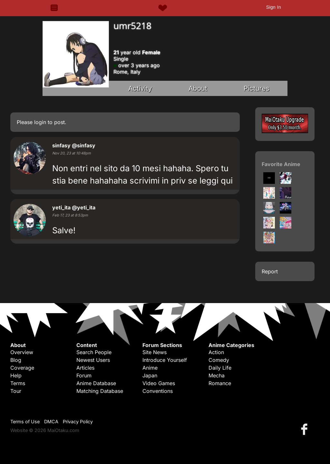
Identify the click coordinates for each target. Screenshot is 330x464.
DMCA (51, 421)
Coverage (22, 367)
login (40, 122)
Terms (17, 383)
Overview (21, 352)
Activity (140, 88)
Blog (15, 360)
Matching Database (99, 391)
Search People (94, 352)
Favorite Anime (281, 164)
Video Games (158, 383)
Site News (154, 352)
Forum (84, 375)
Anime (150, 367)
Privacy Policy (78, 421)
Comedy (219, 360)
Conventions (157, 391)
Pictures (256, 88)
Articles (85, 367)
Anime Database (96, 383)
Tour (15, 391)
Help (16, 375)
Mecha (217, 375)
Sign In (273, 7)
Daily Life (220, 367)
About (198, 88)
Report (270, 271)
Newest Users (93, 360)
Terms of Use (25, 421)
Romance (220, 383)
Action (216, 352)
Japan (149, 375)
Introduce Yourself (164, 360)
